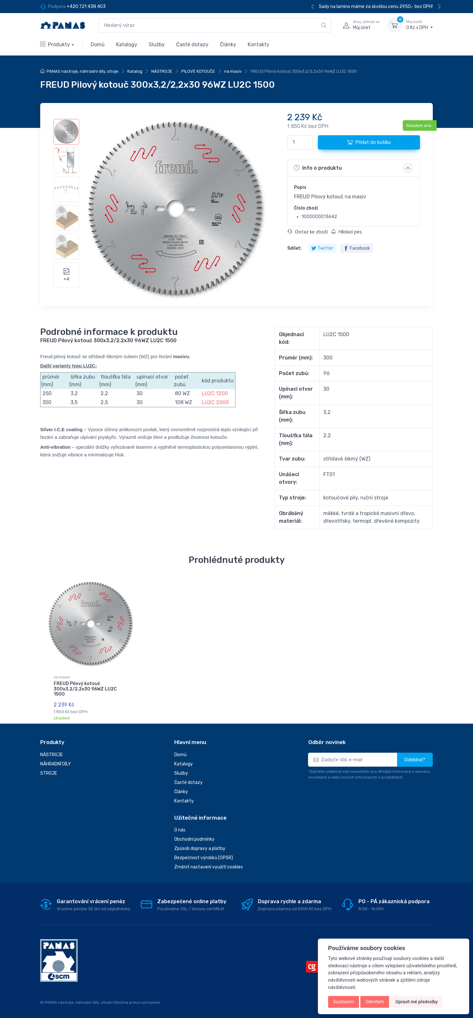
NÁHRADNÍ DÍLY (55, 764)
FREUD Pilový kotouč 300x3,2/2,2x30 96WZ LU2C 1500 (85, 689)
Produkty (55, 44)
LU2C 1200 (214, 393)
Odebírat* (414, 760)
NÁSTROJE (161, 71)
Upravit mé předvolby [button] (416, 1001)
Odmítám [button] (374, 1001)
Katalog (134, 71)
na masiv (233, 71)
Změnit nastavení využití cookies (208, 867)
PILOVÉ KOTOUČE (198, 71)
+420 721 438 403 (86, 6)
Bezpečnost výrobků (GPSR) (203, 857)
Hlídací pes (346, 232)
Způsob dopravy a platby (199, 848)
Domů (98, 44)
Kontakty (258, 44)
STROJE (48, 773)
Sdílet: (294, 248)
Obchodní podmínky (194, 839)
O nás (179, 830)
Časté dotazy (192, 44)
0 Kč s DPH (419, 24)
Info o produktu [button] (318, 168)
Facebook (356, 248)
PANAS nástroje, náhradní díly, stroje (82, 71)
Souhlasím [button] (343, 1001)
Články (228, 44)
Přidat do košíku (369, 142)
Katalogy (126, 44)
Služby (157, 44)
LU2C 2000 (215, 402)
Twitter (322, 248)
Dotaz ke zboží (308, 232)
